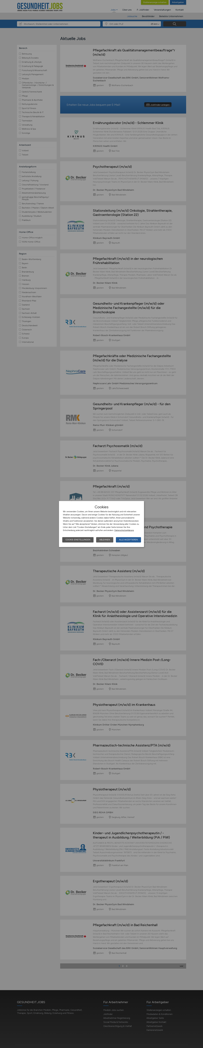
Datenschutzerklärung (124, 530)
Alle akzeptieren (128, 540)
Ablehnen (104, 540)
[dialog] (101, 524)
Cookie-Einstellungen (78, 540)
